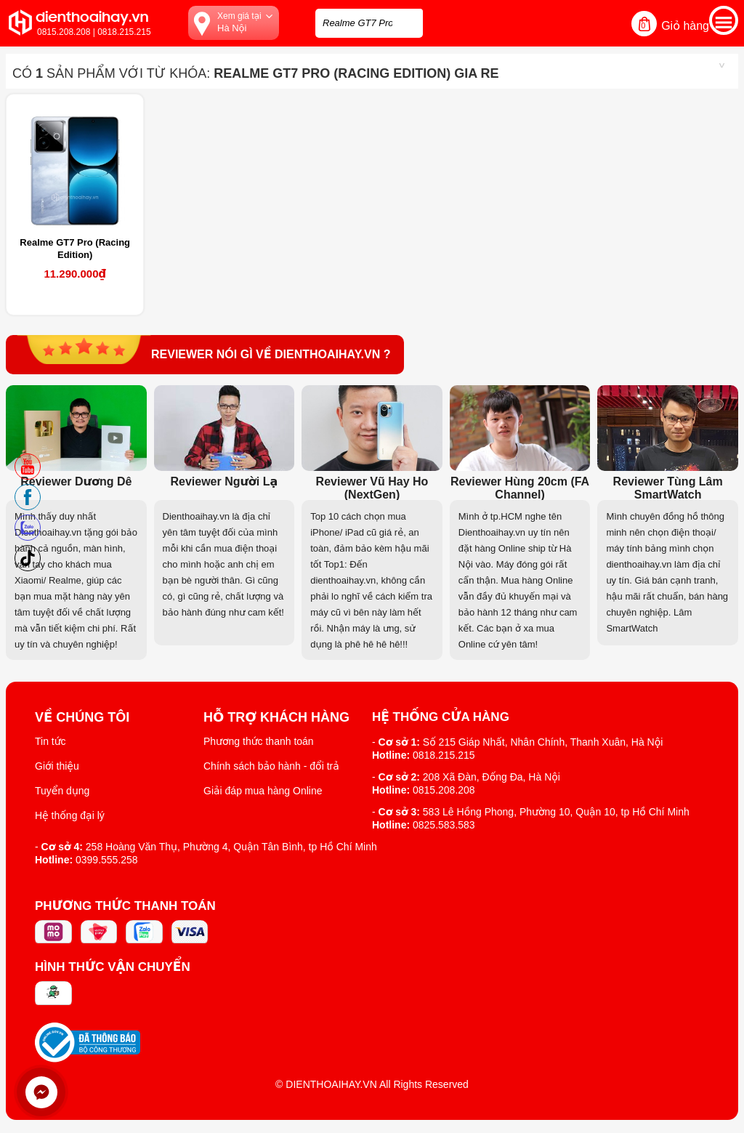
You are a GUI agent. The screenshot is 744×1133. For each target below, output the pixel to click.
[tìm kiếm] (407, 21)
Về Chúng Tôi (82, 717)
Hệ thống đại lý (70, 815)
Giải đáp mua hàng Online (262, 791)
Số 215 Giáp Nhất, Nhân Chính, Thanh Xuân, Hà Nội (543, 742)
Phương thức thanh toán (258, 741)
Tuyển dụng (62, 791)
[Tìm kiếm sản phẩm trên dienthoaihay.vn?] (369, 23)
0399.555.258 (107, 860)
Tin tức (50, 741)
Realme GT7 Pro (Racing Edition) (75, 248)
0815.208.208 (444, 790)
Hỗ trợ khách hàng (276, 717)
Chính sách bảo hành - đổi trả (271, 766)
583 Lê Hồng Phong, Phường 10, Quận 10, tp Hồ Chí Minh (556, 812)
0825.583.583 (444, 825)
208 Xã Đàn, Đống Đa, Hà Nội (491, 777)
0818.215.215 (444, 755)
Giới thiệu (57, 766)
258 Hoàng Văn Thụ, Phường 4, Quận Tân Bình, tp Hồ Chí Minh (231, 846)
